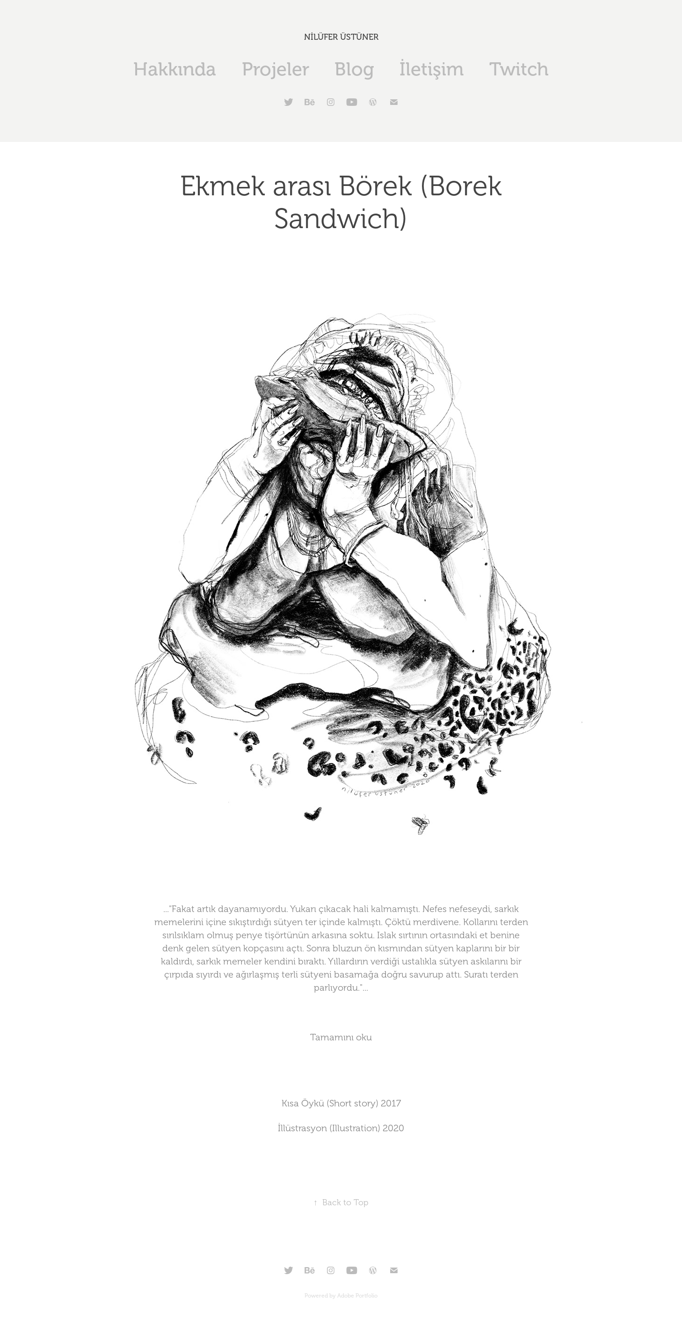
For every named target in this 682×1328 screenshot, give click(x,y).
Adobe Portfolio (357, 1295)
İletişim (431, 69)
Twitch (519, 69)
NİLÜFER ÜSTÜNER (341, 37)
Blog (354, 69)
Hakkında (174, 69)
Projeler (275, 69)
